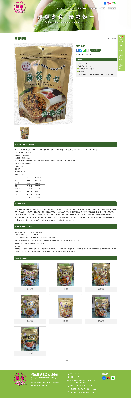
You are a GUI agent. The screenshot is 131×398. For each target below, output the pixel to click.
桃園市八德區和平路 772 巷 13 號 (81, 386)
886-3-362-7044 (75, 377)
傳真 (68, 377)
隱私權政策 (41, 383)
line (114, 3)
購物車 (121, 39)
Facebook (105, 3)
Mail (68, 380)
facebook (104, 378)
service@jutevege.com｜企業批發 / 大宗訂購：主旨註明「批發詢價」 (84, 381)
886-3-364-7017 (75, 374)
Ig (108, 3)
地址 (68, 386)
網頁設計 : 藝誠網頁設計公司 (39, 386)
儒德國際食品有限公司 (20, 7)
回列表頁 (65, 360)
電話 (68, 374)
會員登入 (121, 48)
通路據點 (121, 66)
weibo (111, 3)
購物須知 (121, 57)
